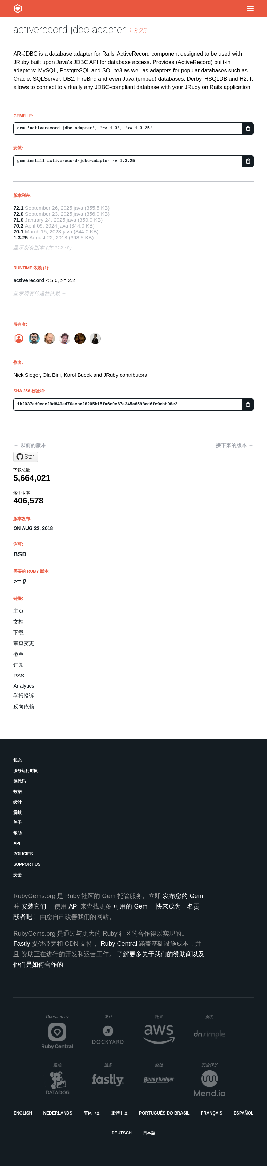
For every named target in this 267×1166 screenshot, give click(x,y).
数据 (17, 791)
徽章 (18, 654)
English (23, 1113)
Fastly (21, 943)
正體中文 (119, 1113)
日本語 (149, 1133)
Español (243, 1113)
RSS (18, 676)
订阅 (18, 665)
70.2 (18, 226)
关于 (17, 822)
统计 (17, 802)
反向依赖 (23, 706)
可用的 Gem (130, 906)
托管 (163, 1016)
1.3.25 (20, 237)
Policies (23, 853)
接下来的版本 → (234, 445)
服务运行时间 (25, 770)
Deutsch (122, 1133)
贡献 (17, 812)
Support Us (26, 864)
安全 (17, 874)
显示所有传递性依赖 (36, 293)
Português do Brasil (164, 1113)
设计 (114, 1016)
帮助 (17, 833)
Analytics (23, 686)
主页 (18, 611)
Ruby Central (118, 943)
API (16, 843)
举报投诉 (23, 696)
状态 (17, 760)
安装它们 (33, 906)
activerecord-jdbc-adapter (69, 29)
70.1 (18, 232)
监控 (63, 1065)
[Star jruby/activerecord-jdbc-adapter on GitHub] (25, 457)
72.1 (18, 208)
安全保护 (213, 1065)
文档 (18, 622)
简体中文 (91, 1113)
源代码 (19, 781)
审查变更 (23, 643)
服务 (113, 1065)
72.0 (18, 214)
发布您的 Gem (183, 896)
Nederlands (57, 1113)
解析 (215, 1016)
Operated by (59, 1019)
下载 (18, 632)
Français (211, 1113)
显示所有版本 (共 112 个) (42, 248)
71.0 (18, 220)
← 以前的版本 (29, 445)
